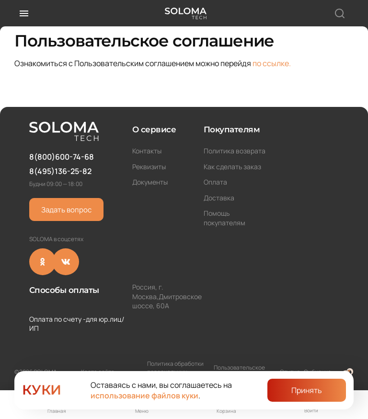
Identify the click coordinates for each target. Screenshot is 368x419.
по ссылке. (272, 63)
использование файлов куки (144, 395)
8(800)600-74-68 (61, 156)
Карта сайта (98, 360)
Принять (306, 390)
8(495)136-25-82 (60, 171)
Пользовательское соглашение (239, 360)
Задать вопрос (66, 210)
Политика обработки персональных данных (175, 360)
